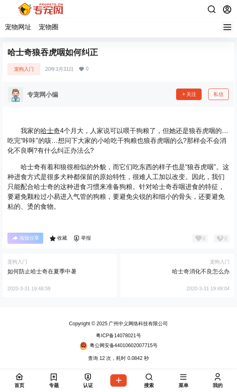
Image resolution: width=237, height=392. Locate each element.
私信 (218, 94)
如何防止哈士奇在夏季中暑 (42, 271)
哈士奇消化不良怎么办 (201, 271)
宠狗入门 (24, 69)
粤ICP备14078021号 (118, 335)
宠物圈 (48, 26)
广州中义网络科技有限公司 (137, 324)
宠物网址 (18, 26)
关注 (188, 94)
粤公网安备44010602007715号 (118, 346)
